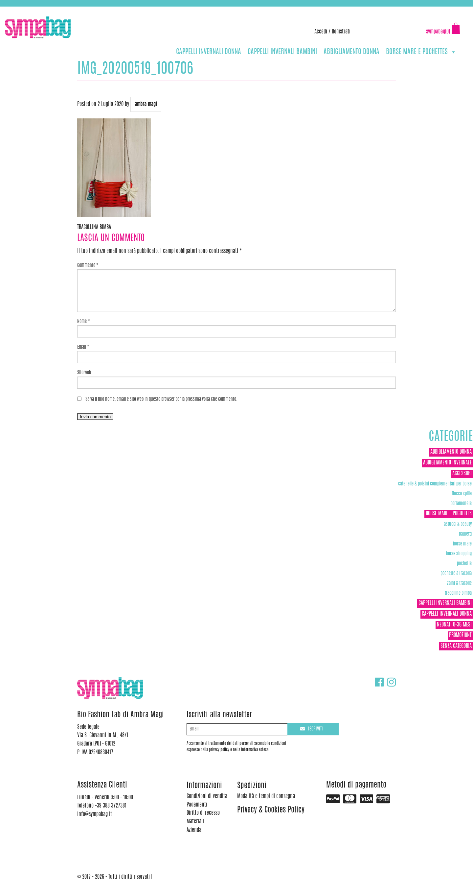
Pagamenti (197, 805)
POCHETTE (464, 563)
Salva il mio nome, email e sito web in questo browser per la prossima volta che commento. (161, 399)
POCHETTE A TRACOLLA (456, 573)
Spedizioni (251, 786)
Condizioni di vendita (207, 796)
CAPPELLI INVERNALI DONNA (208, 52)
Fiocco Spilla (462, 493)
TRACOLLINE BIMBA (458, 593)
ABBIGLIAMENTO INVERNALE (447, 462)
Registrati (341, 31)
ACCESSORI (462, 473)
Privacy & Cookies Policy (270, 810)
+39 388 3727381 (32, 9)
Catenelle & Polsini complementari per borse (435, 483)
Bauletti (465, 534)
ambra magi (146, 104)
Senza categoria (456, 646)
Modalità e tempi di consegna (266, 796)
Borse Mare (462, 544)
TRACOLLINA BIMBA (94, 227)
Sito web (84, 373)
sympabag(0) (438, 31)
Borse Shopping (459, 553)
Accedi (320, 31)
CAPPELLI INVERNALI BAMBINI (282, 52)
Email (83, 347)
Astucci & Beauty (458, 524)
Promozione (460, 635)
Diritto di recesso (203, 813)
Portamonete (461, 503)
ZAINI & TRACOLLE (459, 583)
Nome (83, 321)
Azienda (194, 830)
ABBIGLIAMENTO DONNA (351, 52)
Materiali (195, 821)
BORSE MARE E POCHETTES (421, 52)
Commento (88, 265)
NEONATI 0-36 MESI (454, 624)
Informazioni (204, 786)
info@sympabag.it (91, 9)
